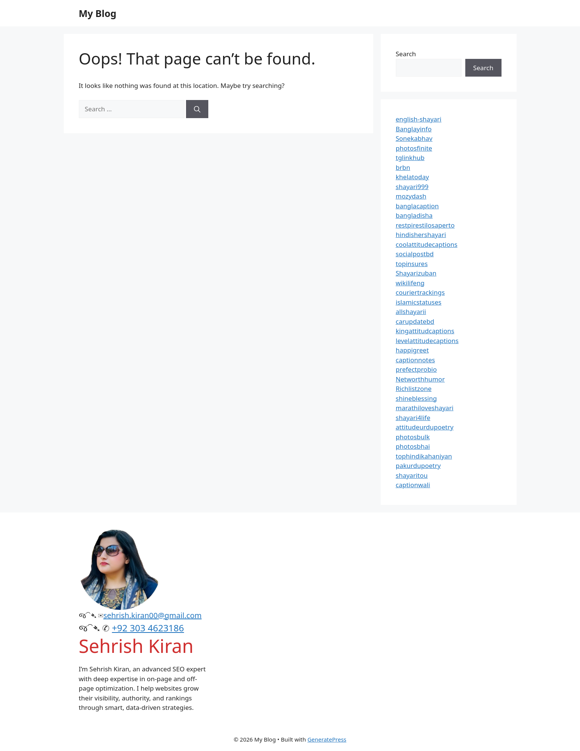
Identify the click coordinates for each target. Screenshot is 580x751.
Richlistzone (414, 388)
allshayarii (411, 311)
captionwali (413, 484)
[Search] (197, 109)
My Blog (98, 13)
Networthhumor (420, 379)
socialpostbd (415, 253)
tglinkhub (410, 157)
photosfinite (414, 148)
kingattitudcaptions (425, 330)
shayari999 (412, 186)
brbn (403, 167)
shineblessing (416, 398)
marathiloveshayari (425, 407)
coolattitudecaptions (427, 244)
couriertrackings (420, 292)
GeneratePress (327, 739)
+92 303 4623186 (148, 628)
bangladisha (414, 215)
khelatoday (412, 176)
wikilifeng (410, 283)
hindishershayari (421, 234)
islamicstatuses (419, 302)
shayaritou (412, 475)
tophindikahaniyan (424, 456)
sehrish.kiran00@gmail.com (152, 615)
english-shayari (419, 119)
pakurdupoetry (418, 465)
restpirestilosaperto (425, 225)
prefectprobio (416, 369)
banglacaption (417, 206)
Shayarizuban (416, 273)
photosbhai (413, 446)
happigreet (412, 350)
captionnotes (415, 359)
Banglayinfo (414, 129)
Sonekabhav (414, 138)
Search (406, 53)
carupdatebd (415, 321)
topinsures (412, 263)
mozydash (411, 196)
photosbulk (413, 436)
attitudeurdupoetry (425, 427)
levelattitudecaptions (427, 340)
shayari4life (413, 417)
